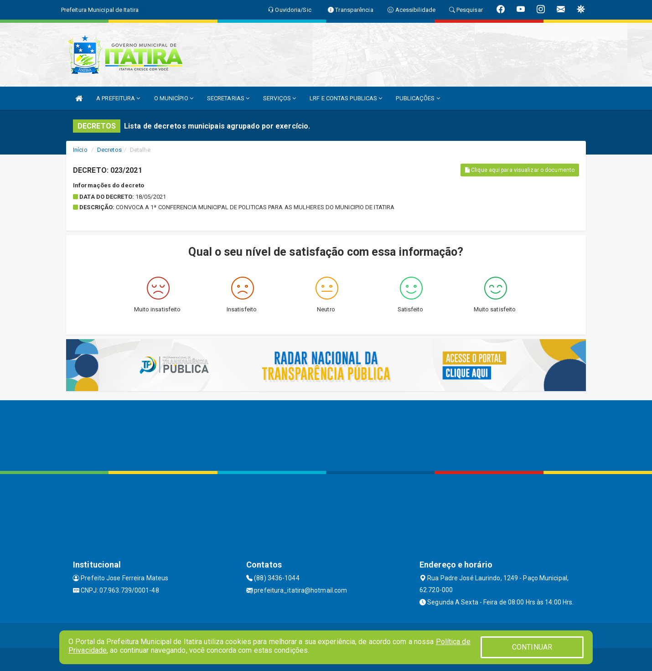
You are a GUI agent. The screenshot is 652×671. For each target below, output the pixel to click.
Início (80, 149)
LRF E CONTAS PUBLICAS (346, 98)
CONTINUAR (532, 647)
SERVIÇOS (279, 98)
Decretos (109, 149)
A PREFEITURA (118, 98)
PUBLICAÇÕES (418, 98)
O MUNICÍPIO (173, 98)
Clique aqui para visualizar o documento (519, 170)
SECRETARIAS (228, 98)
